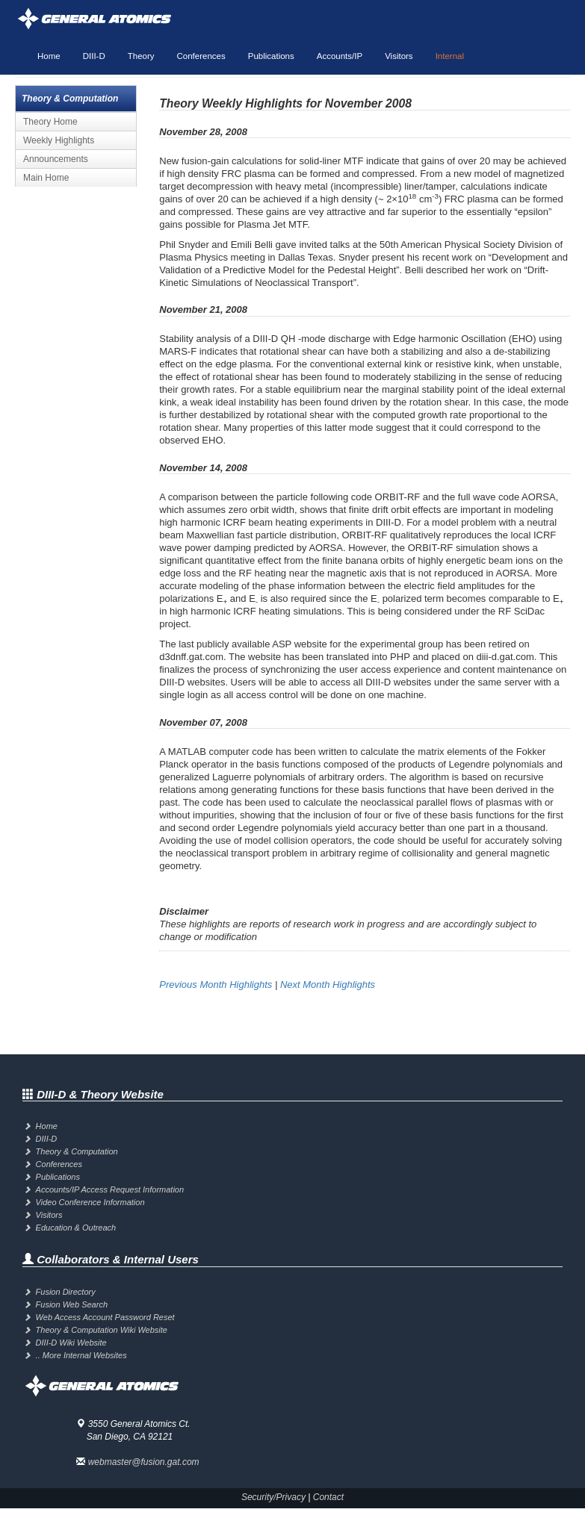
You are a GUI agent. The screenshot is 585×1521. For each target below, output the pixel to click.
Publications (271, 56)
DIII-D (94, 56)
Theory (141, 56)
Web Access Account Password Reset (105, 1317)
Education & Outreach (76, 1227)
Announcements (55, 159)
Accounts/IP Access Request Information (110, 1189)
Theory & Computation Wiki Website (101, 1329)
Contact (328, 1497)
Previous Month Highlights (215, 984)
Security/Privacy (273, 1497)
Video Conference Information (90, 1202)
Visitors (399, 56)
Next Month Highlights (327, 984)
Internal (450, 56)
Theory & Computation (77, 1151)
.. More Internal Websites (81, 1355)
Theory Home (50, 121)
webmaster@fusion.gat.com (143, 1462)
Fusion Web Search (72, 1304)
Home (49, 56)
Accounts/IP (339, 56)
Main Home (46, 177)
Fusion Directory (66, 1291)
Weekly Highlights (58, 140)
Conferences (201, 56)
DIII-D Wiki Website (71, 1342)
